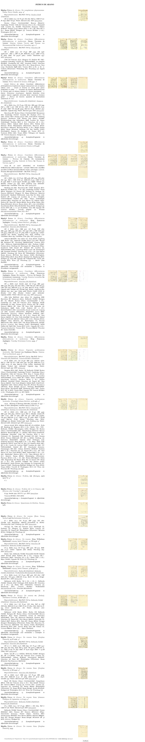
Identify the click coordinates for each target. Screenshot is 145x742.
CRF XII (39, 286)
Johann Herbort (23, 222)
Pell (32, 19)
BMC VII (10, 21)
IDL (39, 178)
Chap (2, 67)
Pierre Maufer (13, 12)
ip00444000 (8, 551)
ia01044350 (21, 368)
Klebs (11, 19)
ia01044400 (28, 423)
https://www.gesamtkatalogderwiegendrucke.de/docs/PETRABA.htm (40, 739)
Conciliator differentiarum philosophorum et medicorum (24, 40)
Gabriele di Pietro (26, 161)
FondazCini (11, 328)
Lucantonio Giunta (25, 146)
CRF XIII (37, 231)
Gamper (13, 289)
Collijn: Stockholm (33, 55)
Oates (20, 291)
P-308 (33, 54)
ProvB (28, 310)
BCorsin (37, 65)
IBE (32, 105)
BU (25, 135)
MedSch (15, 65)
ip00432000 (32, 185)
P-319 (25, 577)
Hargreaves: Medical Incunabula (23, 522)
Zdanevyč (14, 423)
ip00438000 (38, 21)
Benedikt (4, 118)
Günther (24, 182)
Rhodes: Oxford (6, 184)
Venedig (12, 146)
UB (37, 69)
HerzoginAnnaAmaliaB (9, 211)
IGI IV (20, 493)
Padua (5, 12)
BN (2, 461)
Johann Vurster (23, 43)
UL (20, 528)
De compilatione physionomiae (33, 10)
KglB (37, 246)
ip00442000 (8, 610)
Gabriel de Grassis (20, 82)
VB (2, 233)
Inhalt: (6, 84)
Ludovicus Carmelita (23, 45)
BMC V (9, 182)
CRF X (27, 107)
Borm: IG (31, 577)
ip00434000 (40, 111)
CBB (21, 229)
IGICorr (37, 361)
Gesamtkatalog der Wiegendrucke (13, 739)
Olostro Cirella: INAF (34, 291)
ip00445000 (18, 579)
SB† (11, 240)
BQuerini (13, 135)
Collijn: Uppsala (16, 550)
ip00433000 (38, 236)
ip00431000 (8, 57)
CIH (25, 105)
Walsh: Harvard (21, 21)
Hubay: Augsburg (18, 234)
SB (2, 65)
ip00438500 (34, 493)
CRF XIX (4, 287)
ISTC (32, 21)
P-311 (42, 107)
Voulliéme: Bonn (6, 236)
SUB (42, 440)
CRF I (8, 107)
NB (23, 211)
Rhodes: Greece (36, 414)
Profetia (25, 476)
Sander (21, 284)
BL (13, 27)
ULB (33, 240)
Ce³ (18, 19)
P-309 (33, 180)
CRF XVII (16, 180)
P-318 (6, 550)
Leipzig (14, 541)
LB (24, 30)
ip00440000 (32, 524)
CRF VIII (29, 286)
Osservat (11, 324)
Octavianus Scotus (9, 279)
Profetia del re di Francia (31, 489)
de (13, 10)
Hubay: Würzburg (27, 419)
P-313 (42, 362)
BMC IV (22, 649)
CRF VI (13, 416)
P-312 (20, 287)
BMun (26, 204)
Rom (36, 516)
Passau (41, 503)
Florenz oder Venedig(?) (12, 491)
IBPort (28, 706)
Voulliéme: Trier (15, 185)
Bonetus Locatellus (35, 277)
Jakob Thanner (23, 541)
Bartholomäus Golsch (19, 518)
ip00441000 (13, 651)
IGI (26, 19)
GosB (16, 28)
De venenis (28, 516)
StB (16, 253)
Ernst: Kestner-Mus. (12, 608)
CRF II (17, 54)
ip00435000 (38, 295)
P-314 (16, 417)
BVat (30, 25)
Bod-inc (27, 109)
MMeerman (33, 193)
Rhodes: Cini (6, 293)
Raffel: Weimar (36, 182)
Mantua (12, 43)
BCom (22, 117)
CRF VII (9, 362)
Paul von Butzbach (9, 354)
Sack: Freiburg (27, 184)
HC (5, 19)
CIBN (38, 19)
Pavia (11, 82)
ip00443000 (32, 679)
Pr (1, 21)
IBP (30, 52)
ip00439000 (32, 708)
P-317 (18, 677)
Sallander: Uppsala (7, 111)
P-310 (16, 233)
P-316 (16, 606)
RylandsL (35, 27)
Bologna (37, 476)
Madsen (38, 109)
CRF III (18, 107)
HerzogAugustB (6, 588)
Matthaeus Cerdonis (10, 597)
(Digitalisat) (27, 101)
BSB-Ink (27, 54)
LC (20, 392)
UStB (42, 195)
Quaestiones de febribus (29, 503)
